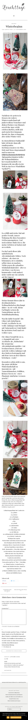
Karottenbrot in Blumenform (14, 692)
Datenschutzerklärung (16, 717)
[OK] (26, 716)
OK (8, 717)
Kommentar (5, 608)
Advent (14, 23)
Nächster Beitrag (20, 589)
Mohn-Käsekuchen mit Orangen (14, 700)
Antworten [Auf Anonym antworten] (7, 670)
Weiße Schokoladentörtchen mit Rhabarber (14, 694)
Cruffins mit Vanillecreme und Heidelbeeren (14, 696)
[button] (14, 16)
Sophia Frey (9, 29)
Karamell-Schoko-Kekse (14, 698)
